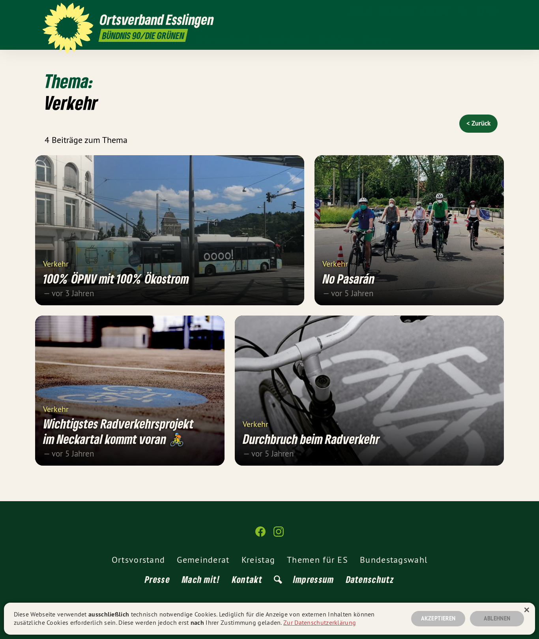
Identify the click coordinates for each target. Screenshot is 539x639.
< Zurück (478, 123)
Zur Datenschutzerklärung (319, 622)
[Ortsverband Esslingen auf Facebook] (481, 10)
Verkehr (56, 263)
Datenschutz (370, 579)
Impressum (313, 579)
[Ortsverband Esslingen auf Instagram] (492, 10)
